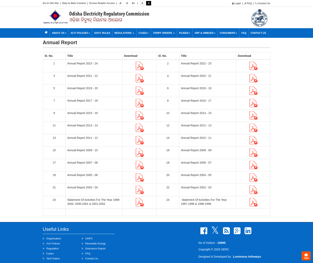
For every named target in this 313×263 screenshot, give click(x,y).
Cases (144, 33)
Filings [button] (184, 33)
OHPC (89, 238)
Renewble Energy (95, 243)
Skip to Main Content (74, 3)
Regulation (52, 248)
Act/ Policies (80, 33)
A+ (133, 3)
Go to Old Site (51, 3)
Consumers (228, 33)
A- (121, 3)
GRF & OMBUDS (205, 33)
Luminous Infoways (247, 256)
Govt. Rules (102, 33)
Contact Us (262, 3)
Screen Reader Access (102, 3)
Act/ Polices (53, 243)
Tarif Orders (53, 258)
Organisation (53, 238)
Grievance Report (95, 248)
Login (236, 3)
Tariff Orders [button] (164, 33)
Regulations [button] (124, 33)
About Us (59, 33)
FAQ (248, 3)
